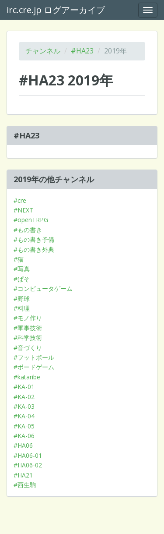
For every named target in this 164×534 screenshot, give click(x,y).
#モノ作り (28, 318)
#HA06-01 (28, 455)
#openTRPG (31, 220)
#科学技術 (28, 337)
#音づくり (28, 347)
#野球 (22, 298)
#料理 (22, 308)
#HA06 (23, 445)
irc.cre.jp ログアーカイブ (56, 10)
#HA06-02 (28, 465)
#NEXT (23, 210)
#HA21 (23, 475)
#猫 (19, 259)
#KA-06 (24, 435)
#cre (20, 200)
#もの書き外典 (34, 249)
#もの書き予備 (34, 239)
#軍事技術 (28, 328)
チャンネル (42, 51)
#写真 (22, 269)
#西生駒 (25, 485)
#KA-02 (24, 397)
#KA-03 (24, 406)
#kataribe (27, 377)
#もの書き (28, 230)
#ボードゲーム (34, 367)
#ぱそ (22, 279)
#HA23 (82, 51)
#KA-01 (24, 386)
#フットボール (34, 357)
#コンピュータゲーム (43, 288)
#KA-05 (24, 426)
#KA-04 (24, 416)
